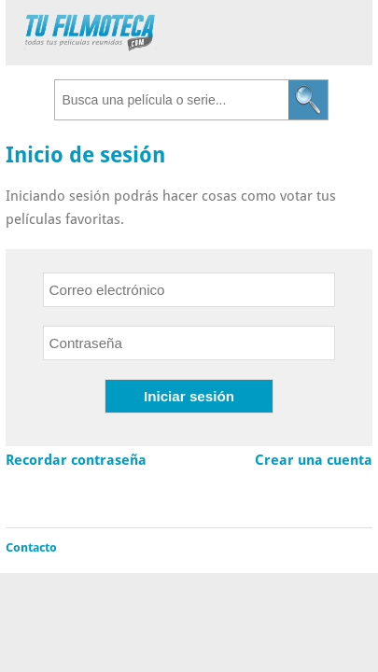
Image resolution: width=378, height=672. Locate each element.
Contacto (31, 547)
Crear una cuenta (313, 460)
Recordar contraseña (76, 460)
